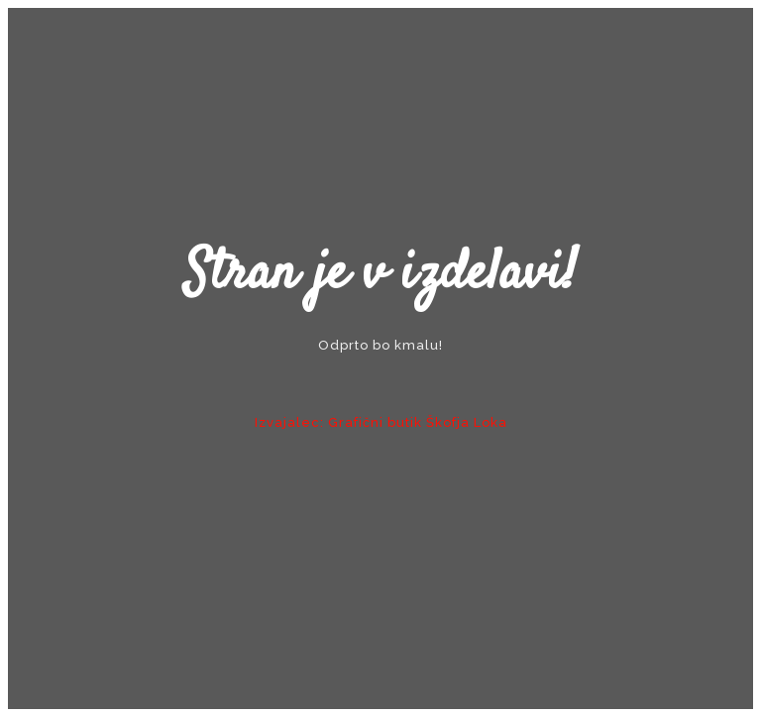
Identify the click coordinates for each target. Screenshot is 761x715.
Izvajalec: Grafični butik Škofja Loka (381, 422)
